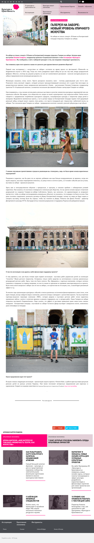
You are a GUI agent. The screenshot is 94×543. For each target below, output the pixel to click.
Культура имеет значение (48, 6)
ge (16, 1)
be (13, 1)
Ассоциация (29, 12)
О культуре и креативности (30, 6)
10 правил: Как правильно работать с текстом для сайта (81, 499)
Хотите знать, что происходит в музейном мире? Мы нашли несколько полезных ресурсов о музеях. (35, 508)
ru (5, 1)
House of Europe (58, 529)
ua (22, 1)
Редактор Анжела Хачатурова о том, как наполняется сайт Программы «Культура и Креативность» (81, 508)
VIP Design (14, 538)
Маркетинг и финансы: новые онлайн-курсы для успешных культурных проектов (80, 457)
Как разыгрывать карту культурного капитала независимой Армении (34, 456)
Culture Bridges (41, 529)
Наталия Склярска (20, 57)
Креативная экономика (47, 12)
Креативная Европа (67, 6)
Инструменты (65, 12)
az (8, 1)
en (2, 1)
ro (19, 1)
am (11, 1)
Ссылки (22, 529)
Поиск (4, 529)
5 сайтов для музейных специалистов (32, 499)
